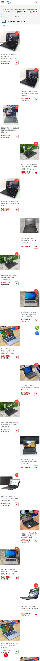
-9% (16, 276)
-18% (15, 33)
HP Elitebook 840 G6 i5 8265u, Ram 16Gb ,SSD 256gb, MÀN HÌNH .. (9, 298)
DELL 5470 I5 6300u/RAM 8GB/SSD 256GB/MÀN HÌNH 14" (8, 89)
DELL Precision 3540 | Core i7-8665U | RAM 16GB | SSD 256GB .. (29, 438)
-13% (15, 242)
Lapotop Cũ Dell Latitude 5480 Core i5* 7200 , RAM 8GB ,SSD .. (9, 124)
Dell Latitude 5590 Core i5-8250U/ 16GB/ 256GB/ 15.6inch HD (30, 228)
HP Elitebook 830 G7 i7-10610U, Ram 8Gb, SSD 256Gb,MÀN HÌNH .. (9, 472)
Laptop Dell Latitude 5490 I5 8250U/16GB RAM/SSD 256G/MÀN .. (9, 228)
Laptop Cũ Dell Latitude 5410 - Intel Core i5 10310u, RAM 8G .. (9, 193)
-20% (36, 68)
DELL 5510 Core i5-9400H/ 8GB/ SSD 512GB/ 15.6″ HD (7, 367)
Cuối (26, 553)
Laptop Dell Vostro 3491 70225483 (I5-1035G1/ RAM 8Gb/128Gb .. (30, 263)
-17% (36, 276)
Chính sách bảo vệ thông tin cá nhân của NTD (19, 588)
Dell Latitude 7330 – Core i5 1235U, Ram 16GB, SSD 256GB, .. (29, 508)
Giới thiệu (6, 601)
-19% (36, 172)
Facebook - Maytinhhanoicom (15, 647)
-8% (36, 346)
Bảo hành (26, 601)
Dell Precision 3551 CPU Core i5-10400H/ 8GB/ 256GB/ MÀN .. (9, 402)
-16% (36, 137)
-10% (36, 451)
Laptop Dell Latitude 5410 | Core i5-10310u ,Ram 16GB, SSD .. (29, 333)
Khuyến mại (16, 601)
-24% (15, 172)
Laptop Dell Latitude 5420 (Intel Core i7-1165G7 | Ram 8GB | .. (29, 473)
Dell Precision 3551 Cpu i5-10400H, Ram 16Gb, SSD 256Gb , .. (30, 542)
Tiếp (20, 553)
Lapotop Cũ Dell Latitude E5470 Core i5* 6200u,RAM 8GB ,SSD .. (9, 54)
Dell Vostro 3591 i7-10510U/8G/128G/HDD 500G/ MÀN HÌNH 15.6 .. (30, 403)
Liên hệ (34, 601)
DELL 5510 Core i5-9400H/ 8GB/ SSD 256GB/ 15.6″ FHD (28, 193)
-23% (15, 415)
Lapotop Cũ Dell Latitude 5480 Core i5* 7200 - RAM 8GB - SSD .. (30, 54)
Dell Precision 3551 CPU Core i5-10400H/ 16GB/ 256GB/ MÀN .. (9, 506)
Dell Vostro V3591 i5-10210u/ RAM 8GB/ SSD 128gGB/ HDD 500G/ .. (9, 263)
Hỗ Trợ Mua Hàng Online (13, 594)
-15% (36, 242)
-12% (36, 33)
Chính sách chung (10, 583)
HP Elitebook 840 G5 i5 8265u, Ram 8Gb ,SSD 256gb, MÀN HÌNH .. (29, 159)
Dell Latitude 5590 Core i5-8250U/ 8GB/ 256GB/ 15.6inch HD (30, 124)
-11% (15, 346)
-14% (36, 417)
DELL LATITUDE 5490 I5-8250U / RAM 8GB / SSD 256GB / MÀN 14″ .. (9, 159)
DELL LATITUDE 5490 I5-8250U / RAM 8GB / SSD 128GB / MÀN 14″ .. (30, 89)
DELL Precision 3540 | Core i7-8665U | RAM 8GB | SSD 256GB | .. (29, 298)
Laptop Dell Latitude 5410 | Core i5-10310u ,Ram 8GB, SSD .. (8, 333)
